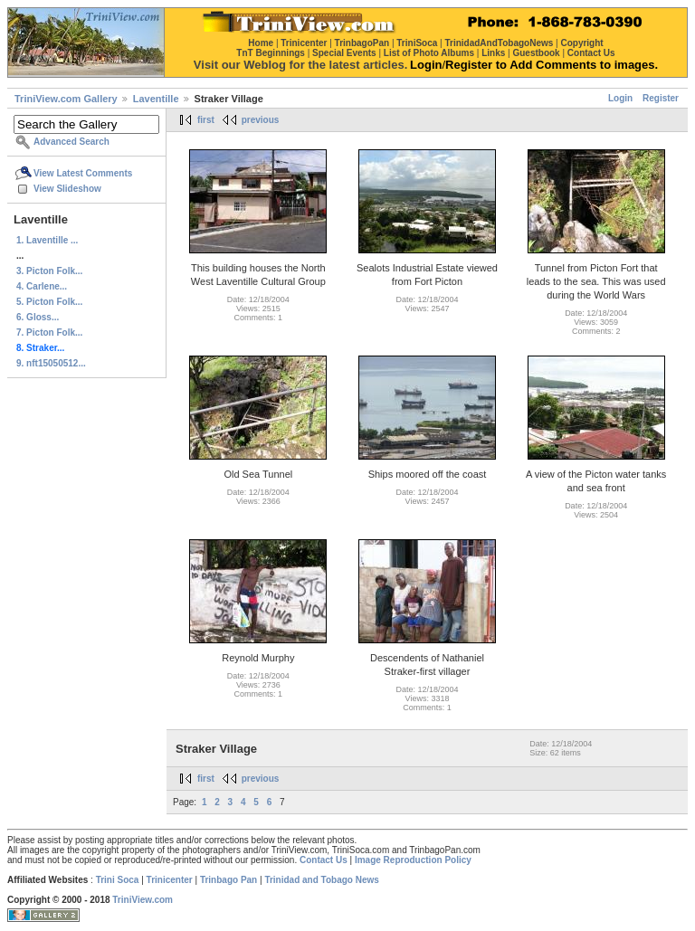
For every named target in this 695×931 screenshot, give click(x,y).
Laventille (156, 98)
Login (620, 98)
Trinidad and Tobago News (321, 880)
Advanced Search (71, 142)
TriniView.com (142, 900)
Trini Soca (117, 880)
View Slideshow (67, 189)
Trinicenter (170, 880)
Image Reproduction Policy (413, 860)
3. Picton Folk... (49, 271)
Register (661, 98)
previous (261, 120)
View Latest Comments (82, 173)
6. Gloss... (37, 317)
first (205, 120)
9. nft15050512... (51, 363)
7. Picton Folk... (49, 332)
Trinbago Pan (228, 880)
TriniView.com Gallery (66, 98)
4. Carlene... (41, 286)
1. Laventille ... (47, 240)
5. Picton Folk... (49, 302)
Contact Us (324, 860)
